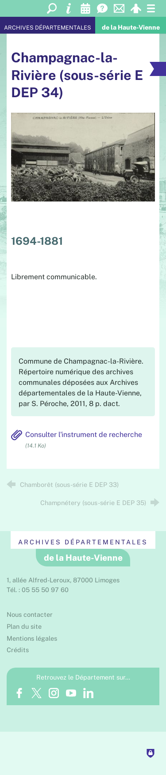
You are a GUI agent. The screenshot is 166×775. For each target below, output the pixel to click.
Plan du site (24, 626)
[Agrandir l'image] (82, 156)
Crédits (18, 649)
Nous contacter (30, 614)
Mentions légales (32, 638)
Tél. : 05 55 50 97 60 (38, 589)
